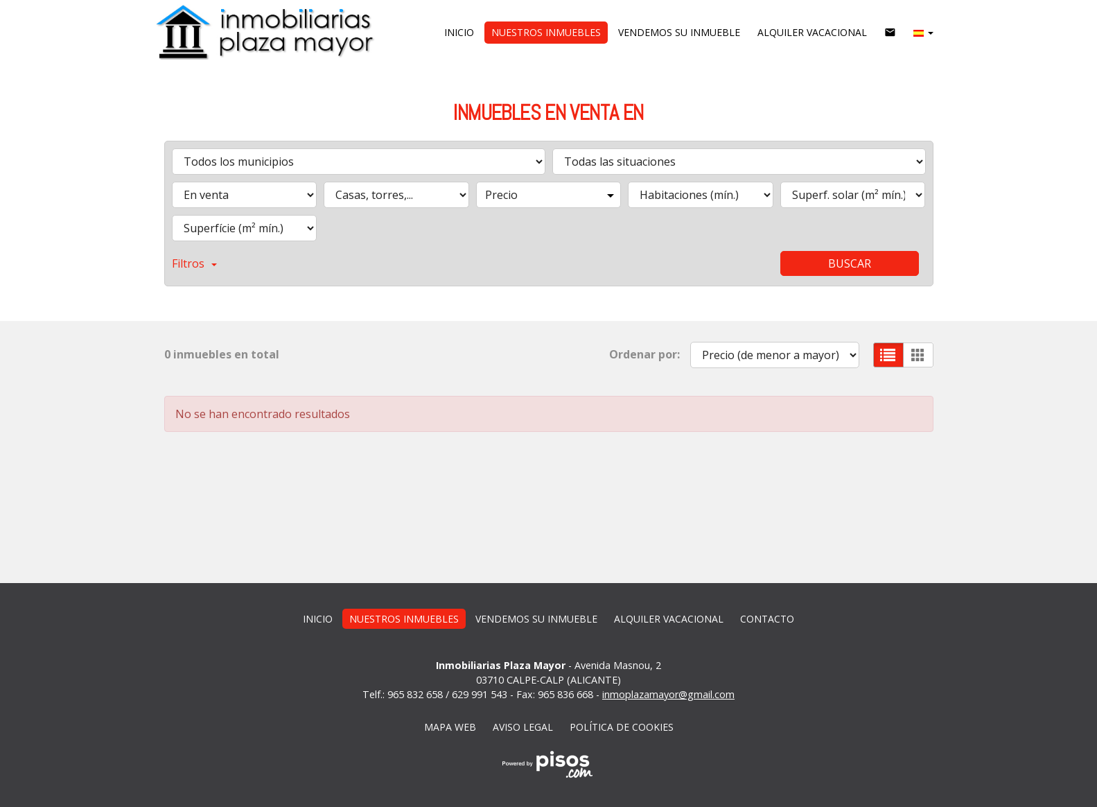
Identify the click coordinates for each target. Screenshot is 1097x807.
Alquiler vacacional (812, 32)
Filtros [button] (194, 263)
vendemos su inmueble (679, 32)
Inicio (459, 32)
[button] (923, 32)
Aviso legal (523, 727)
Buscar (849, 263)
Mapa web (450, 727)
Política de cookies (622, 727)
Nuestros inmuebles (546, 32)
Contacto (767, 618)
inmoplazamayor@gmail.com (668, 694)
